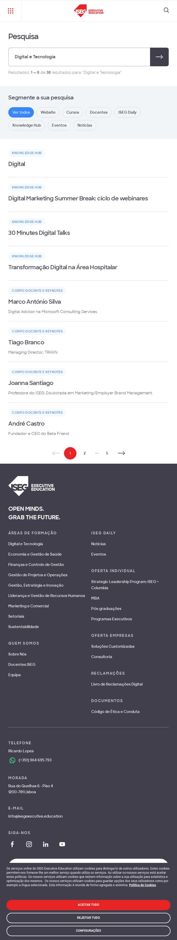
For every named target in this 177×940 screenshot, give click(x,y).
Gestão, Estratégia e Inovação (35, 585)
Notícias (98, 544)
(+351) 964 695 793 (35, 760)
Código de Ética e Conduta (115, 711)
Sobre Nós (17, 654)
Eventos (98, 554)
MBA (95, 598)
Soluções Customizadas (112, 646)
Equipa (14, 675)
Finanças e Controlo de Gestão (36, 564)
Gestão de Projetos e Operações (37, 575)
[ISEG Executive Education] (89, 10)
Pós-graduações (106, 608)
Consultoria (101, 656)
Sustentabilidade (23, 626)
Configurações (88, 930)
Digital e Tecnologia (25, 544)
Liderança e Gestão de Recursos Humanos (46, 595)
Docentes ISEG (22, 664)
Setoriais (16, 616)
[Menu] (11, 10)
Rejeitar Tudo (88, 918)
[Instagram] (29, 844)
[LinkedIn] (45, 844)
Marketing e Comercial (28, 606)
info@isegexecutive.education (35, 816)
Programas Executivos (111, 619)
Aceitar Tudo (88, 905)
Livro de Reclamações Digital (117, 684)
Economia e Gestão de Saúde (35, 554)
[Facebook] (12, 844)
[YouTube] (62, 844)
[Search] (166, 10)
